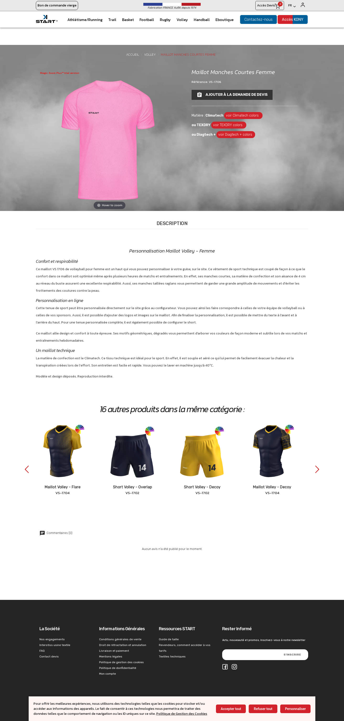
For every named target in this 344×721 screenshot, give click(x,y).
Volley (182, 19)
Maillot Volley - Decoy (272, 487)
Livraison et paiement (114, 650)
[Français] (292, 6)
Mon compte (107, 673)
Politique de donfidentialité (117, 668)
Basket (128, 19)
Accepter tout (231, 709)
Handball (202, 19)
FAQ (42, 650)
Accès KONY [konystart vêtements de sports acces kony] (292, 19)
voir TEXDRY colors (228, 125)
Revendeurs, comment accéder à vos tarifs (184, 647)
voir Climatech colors (243, 115)
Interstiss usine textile (54, 645)
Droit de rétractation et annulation (122, 645)
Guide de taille (169, 639)
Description (172, 223)
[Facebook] (225, 667)
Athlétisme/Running (84, 19)
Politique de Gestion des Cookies (181, 713)
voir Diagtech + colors (235, 135)
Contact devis (49, 656)
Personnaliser (295, 709)
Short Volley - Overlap (132, 487)
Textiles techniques (172, 656)
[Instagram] (234, 667)
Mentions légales (110, 656)
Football (147, 19)
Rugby (165, 19)
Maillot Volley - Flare (63, 487)
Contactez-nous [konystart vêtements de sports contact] (258, 19)
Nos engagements (52, 639)
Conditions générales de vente (120, 639)
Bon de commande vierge (57, 5)
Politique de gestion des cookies (121, 662)
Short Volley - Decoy (202, 487)
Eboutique (224, 19)
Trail (112, 19)
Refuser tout (263, 709)
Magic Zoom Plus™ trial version (59, 73)
